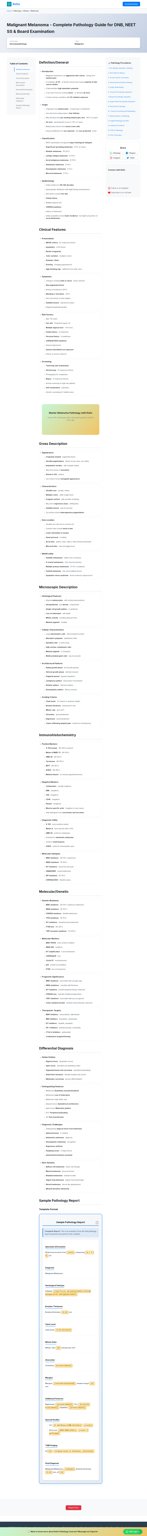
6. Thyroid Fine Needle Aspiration (120, 92)
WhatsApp (115, 153)
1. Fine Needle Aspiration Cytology (120, 68)
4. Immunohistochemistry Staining (120, 82)
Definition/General (23, 69)
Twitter (131, 158)
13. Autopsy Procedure (116, 125)
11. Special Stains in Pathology (118, 116)
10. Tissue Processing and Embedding (121, 111)
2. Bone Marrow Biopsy (116, 73)
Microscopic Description (20, 84)
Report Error (73, 1508)
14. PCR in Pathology (115, 130)
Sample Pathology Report (23, 106)
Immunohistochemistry (24, 90)
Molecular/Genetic (23, 94)
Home (9, 11)
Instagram (115, 158)
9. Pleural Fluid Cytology (116, 106)
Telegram (131, 153)
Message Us (133, 1532)
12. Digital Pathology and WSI (118, 121)
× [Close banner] (140, 1531)
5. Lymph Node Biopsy (116, 87)
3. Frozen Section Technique (118, 77)
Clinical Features (22, 74)
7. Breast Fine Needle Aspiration (119, 97)
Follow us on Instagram (118, 188)
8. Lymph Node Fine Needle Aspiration (121, 101)
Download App (131, 4)
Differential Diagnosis (20, 99)
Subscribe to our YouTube (119, 192)
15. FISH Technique (115, 135)
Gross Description (22, 78)
